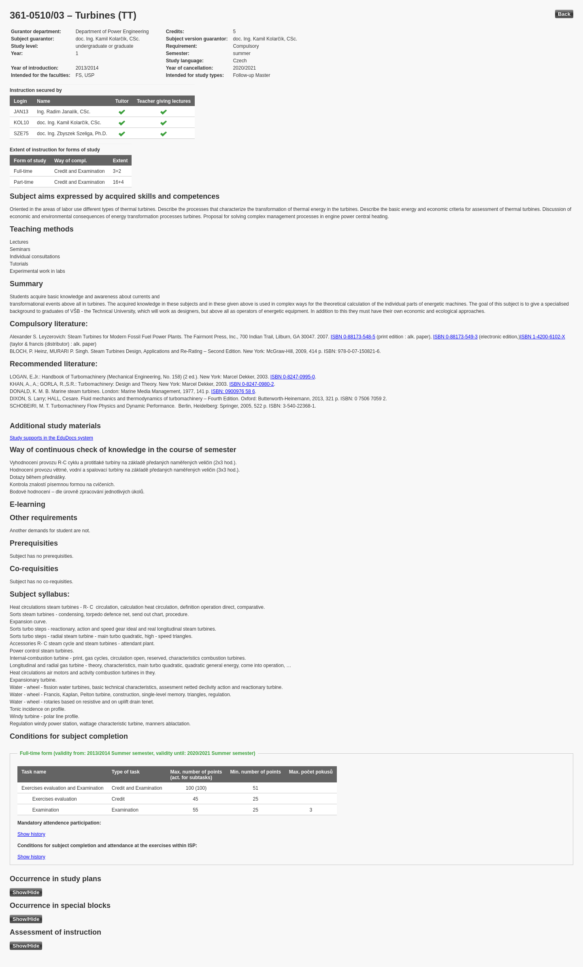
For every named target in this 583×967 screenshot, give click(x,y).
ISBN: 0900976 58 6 (233, 391)
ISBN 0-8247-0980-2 (251, 384)
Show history (31, 834)
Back (564, 14)
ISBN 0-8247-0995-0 (292, 377)
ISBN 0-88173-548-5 (353, 337)
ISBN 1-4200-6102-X (542, 337)
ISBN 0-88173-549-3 (455, 337)
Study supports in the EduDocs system (51, 438)
